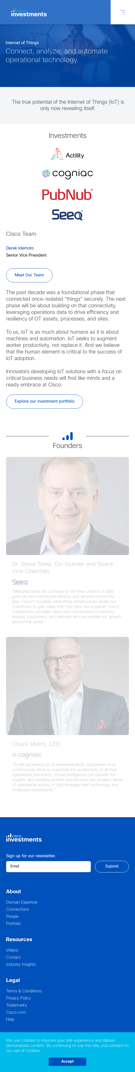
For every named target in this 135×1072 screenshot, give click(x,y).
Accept (67, 1061)
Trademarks (16, 1005)
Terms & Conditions (24, 991)
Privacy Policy (18, 998)
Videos (12, 950)
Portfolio (13, 924)
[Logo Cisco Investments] (29, 12)
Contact (13, 957)
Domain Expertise (22, 902)
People (12, 917)
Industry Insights (21, 965)
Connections (17, 910)
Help (10, 1020)
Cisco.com (16, 1012)
